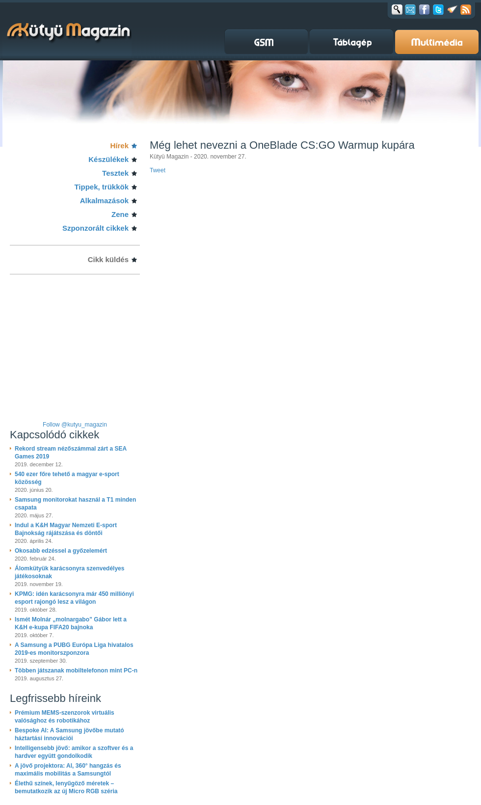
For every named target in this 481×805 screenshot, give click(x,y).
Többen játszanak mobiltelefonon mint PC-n (76, 670)
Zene (120, 214)
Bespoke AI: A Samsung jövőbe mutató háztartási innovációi (69, 734)
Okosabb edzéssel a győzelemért (61, 550)
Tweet (157, 170)
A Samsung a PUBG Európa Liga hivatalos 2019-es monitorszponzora (74, 649)
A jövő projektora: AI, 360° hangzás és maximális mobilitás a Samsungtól (68, 769)
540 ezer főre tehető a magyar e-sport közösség (67, 478)
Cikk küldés (108, 259)
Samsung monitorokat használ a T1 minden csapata (75, 503)
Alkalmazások (104, 200)
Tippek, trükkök (101, 187)
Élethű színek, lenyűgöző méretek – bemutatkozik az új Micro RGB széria (66, 787)
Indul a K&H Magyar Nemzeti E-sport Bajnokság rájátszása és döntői (66, 529)
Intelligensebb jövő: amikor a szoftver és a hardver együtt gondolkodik (74, 752)
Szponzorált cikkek (95, 228)
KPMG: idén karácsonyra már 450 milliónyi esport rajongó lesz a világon (74, 597)
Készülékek (108, 159)
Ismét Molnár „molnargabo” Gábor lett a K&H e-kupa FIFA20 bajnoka (71, 623)
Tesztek (115, 173)
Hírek (119, 145)
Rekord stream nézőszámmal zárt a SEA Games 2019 (71, 452)
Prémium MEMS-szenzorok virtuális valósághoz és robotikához (64, 716)
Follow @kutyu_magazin (75, 424)
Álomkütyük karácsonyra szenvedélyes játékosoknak (69, 572)
